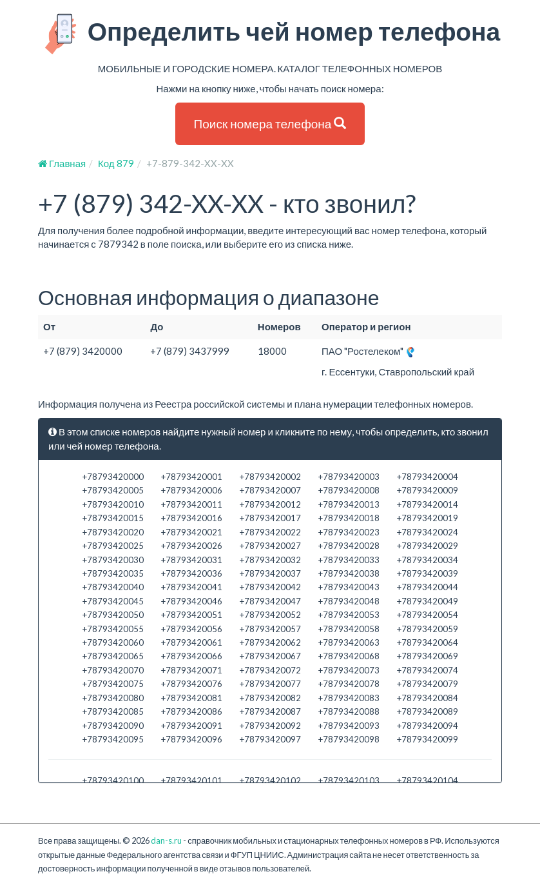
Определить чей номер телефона (270, 34)
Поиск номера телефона (270, 123)
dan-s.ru (166, 840)
